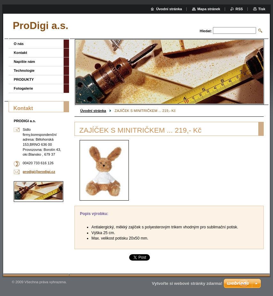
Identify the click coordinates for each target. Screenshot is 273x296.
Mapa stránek (208, 9)
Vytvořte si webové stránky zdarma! (187, 283)
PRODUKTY (24, 79)
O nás (19, 44)
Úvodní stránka (93, 111)
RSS (239, 9)
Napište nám (24, 61)
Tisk (261, 9)
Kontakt (20, 53)
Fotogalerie (23, 88)
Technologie (24, 70)
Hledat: (206, 31)
